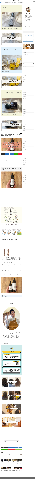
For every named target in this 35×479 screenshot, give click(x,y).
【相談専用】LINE (28, 40)
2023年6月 (24, 90)
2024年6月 (24, 81)
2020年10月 (24, 132)
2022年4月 (24, 111)
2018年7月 (24, 175)
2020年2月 (24, 143)
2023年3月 (24, 94)
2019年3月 (24, 160)
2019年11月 (24, 147)
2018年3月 (24, 181)
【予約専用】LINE (28, 35)
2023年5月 (24, 92)
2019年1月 (24, 164)
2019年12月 (24, 145)
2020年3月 (24, 141)
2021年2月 (24, 128)
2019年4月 (24, 158)
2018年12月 (24, 166)
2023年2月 (24, 96)
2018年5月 (24, 179)
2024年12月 (24, 77)
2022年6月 (24, 109)
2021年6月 (24, 124)
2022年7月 (24, 107)
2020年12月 (24, 130)
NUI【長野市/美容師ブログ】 (17, 0)
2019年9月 (24, 149)
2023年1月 (24, 98)
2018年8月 (24, 173)
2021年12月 (24, 115)
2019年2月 (24, 162)
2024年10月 (24, 79)
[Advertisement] (12, 434)
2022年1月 (24, 113)
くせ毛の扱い (25, 54)
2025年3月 (24, 75)
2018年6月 (24, 177)
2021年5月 (24, 126)
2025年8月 (24, 73)
